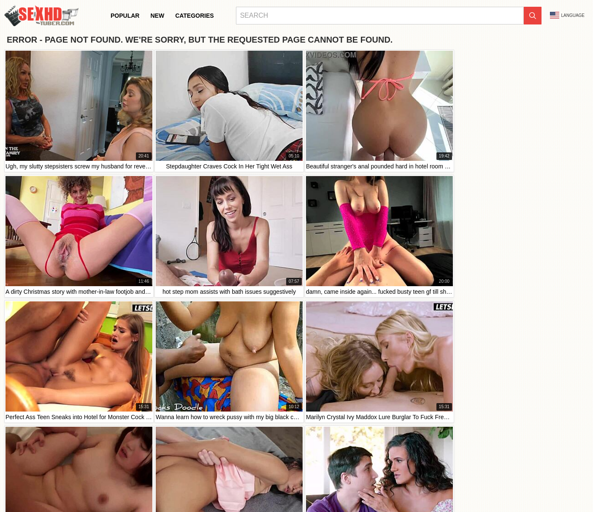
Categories (194, 15)
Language (567, 15)
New (157, 15)
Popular (125, 15)
